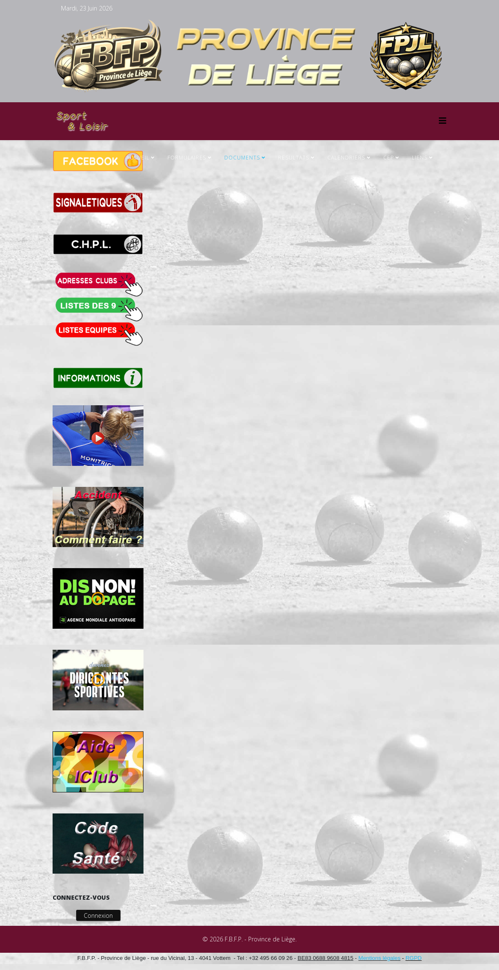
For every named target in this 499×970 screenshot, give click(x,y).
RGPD (414, 958)
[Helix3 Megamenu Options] (442, 120)
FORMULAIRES (186, 157)
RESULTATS (293, 157)
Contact (139, 195)
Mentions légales (379, 958)
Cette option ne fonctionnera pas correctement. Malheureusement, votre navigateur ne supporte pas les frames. (300, 399)
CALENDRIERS (346, 157)
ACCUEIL (137, 157)
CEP (388, 157)
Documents (242, 157)
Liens (419, 157)
